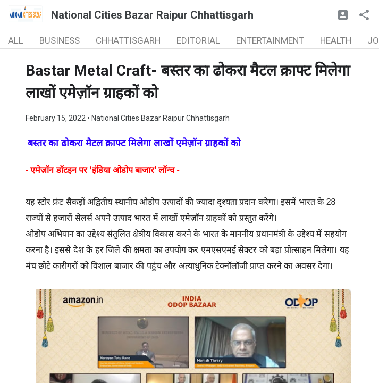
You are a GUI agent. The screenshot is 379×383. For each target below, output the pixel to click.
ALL (15, 40)
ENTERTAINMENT (270, 40)
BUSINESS (59, 40)
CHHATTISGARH (128, 40)
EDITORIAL (198, 40)
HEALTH (335, 40)
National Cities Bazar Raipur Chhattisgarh (152, 15)
